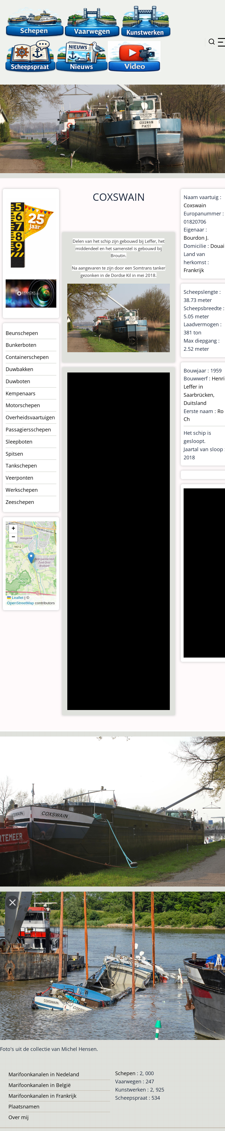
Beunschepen (22, 333)
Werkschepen (22, 489)
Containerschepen (27, 357)
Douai (217, 245)
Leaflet (15, 598)
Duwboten (18, 381)
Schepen (125, 1073)
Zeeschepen (20, 502)
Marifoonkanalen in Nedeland (43, 1074)
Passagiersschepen (28, 429)
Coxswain (195, 205)
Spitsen (14, 453)
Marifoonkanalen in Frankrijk (42, 1095)
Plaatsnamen (23, 1106)
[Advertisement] (118, 542)
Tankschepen (21, 465)
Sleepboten (19, 441)
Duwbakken (19, 369)
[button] (31, 558)
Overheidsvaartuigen (30, 417)
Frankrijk (194, 270)
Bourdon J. (196, 237)
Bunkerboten (21, 344)
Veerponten (19, 477)
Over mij (18, 1117)
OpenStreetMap (20, 603)
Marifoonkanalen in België (39, 1085)
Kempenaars (20, 393)
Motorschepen (23, 405)
